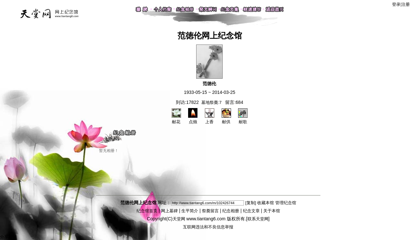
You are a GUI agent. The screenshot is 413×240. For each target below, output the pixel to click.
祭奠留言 (210, 210)
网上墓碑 (169, 210)
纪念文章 (251, 210)
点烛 (192, 119)
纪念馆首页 (146, 210)
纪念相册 (230, 210)
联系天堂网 (257, 218)
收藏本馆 (265, 202)
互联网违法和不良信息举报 (208, 227)
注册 (405, 4)
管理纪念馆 (285, 202)
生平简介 (189, 210)
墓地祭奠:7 (211, 102)
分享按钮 (8, 237)
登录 (396, 4)
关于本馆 (271, 210)
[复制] (250, 202)
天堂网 (179, 218)
